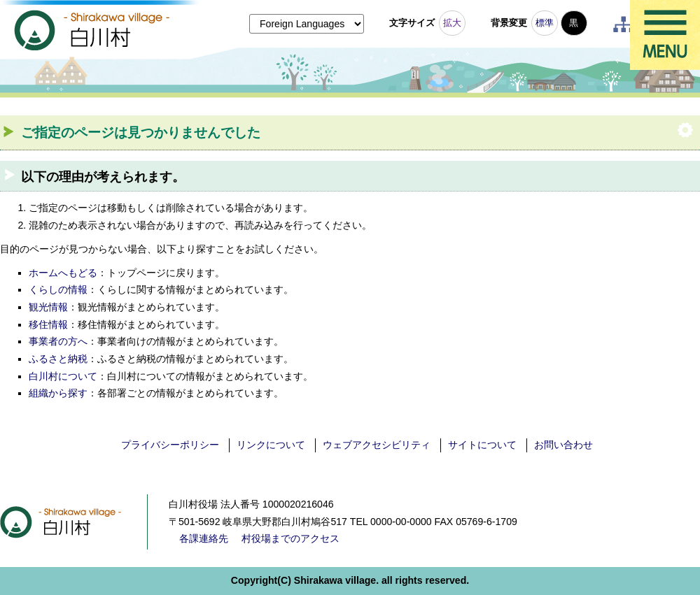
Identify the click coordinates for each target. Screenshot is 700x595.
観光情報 (48, 307)
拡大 (452, 22)
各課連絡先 (203, 538)
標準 (545, 22)
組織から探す (58, 393)
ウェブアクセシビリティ (376, 444)
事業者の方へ (58, 341)
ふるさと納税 (58, 358)
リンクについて (271, 444)
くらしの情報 (58, 289)
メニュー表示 (665, 35)
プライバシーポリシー (170, 444)
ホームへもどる (63, 272)
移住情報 (48, 324)
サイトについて (482, 444)
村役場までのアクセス (290, 538)
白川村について (63, 376)
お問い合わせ (563, 444)
